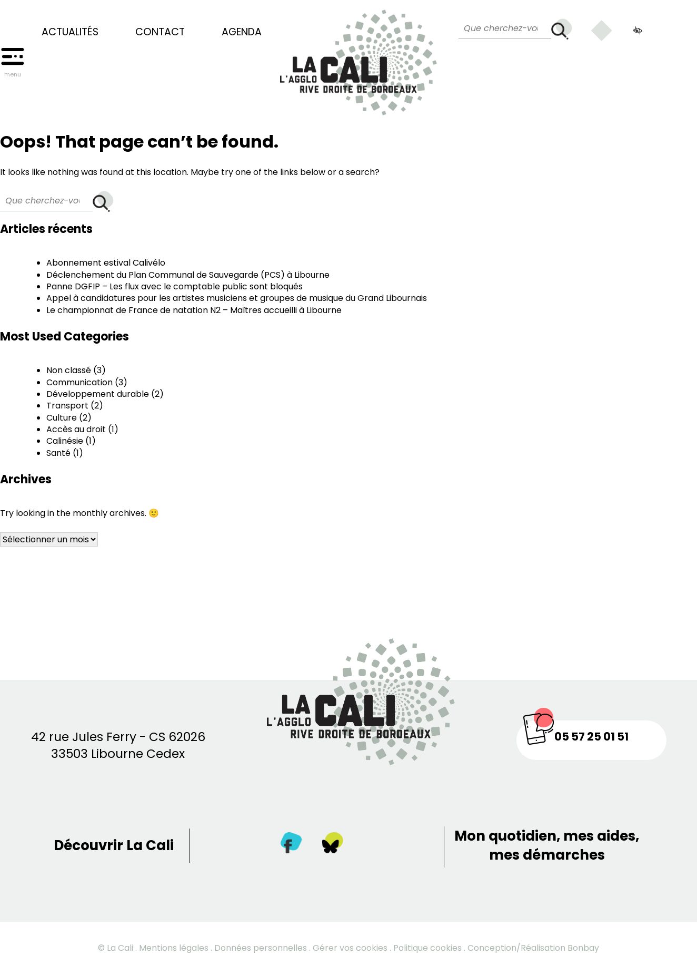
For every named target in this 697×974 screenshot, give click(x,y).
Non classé (68, 370)
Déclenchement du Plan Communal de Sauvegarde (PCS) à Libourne (188, 275)
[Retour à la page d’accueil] (358, 57)
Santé (58, 453)
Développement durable (97, 394)
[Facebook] (291, 845)
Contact (160, 32)
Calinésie (64, 441)
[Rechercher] (561, 29)
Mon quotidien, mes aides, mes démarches (546, 845)
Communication (79, 382)
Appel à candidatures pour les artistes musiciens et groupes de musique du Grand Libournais (236, 298)
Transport (67, 406)
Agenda (242, 32)
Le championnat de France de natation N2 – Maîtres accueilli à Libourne (194, 310)
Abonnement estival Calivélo (105, 263)
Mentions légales (173, 948)
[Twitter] (332, 845)
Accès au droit (76, 429)
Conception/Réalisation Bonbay (533, 948)
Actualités (70, 32)
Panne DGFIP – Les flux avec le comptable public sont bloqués (174, 286)
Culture (61, 418)
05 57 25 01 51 (591, 736)
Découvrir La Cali (114, 845)
